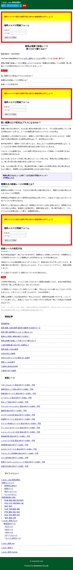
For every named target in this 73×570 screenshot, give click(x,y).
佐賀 (18, 512)
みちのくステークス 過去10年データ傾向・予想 (19, 449)
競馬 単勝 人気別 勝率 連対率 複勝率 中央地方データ (20, 328)
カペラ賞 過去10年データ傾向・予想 (14, 458)
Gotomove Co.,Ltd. (41, 566)
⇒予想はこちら (8, 178)
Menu (3, 5)
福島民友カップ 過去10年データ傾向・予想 (17, 389)
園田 (10, 512)
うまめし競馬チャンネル (31, 58)
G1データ (9, 527)
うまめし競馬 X (7, 548)
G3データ (9, 532)
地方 (6, 506)
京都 (14, 503)
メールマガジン (11, 494)
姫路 (10, 518)
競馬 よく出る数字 (8, 362)
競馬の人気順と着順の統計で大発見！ (15, 336)
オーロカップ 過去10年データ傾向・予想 (16, 398)
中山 (6, 503)
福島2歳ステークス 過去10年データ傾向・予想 (18, 393)
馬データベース (11, 491)
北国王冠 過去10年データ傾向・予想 (14, 466)
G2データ (9, 529)
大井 (6, 509)
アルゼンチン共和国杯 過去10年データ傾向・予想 (19, 453)
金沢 (6, 518)
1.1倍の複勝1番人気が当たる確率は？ (15, 345)
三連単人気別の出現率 (9, 366)
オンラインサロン (12, 5)
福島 (14, 500)
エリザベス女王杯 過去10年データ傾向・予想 (18, 415)
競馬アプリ (9, 489)
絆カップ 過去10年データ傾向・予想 (14, 402)
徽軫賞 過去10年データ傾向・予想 (14, 411)
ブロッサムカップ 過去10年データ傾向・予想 (18, 385)
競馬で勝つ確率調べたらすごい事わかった (17, 332)
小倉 (22, 503)
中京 (10, 503)
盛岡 (14, 515)
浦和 (18, 509)
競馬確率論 (5, 324)
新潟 (18, 500)
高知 (14, 512)
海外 (10, 506)
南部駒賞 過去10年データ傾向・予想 (14, 445)
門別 (6, 512)
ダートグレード (11, 535)
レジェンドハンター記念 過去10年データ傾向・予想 (20, 432)
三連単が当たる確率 (8, 371)
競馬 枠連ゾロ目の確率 (9, 349)
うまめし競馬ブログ (9, 521)
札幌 (6, 500)
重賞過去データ (10, 524)
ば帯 (14, 518)
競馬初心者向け (11, 486)
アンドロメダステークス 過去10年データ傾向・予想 (20, 428)
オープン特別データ (13, 538)
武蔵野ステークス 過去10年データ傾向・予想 (18, 419)
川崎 (10, 509)
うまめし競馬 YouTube (9, 552)
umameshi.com (37, 561)
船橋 (14, 509)
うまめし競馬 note (7, 543)
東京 (22, 500)
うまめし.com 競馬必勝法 (11, 2)
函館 (10, 500)
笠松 (10, 515)
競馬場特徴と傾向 (9, 497)
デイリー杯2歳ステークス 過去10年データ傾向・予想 (21, 423)
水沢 (18, 515)
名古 (6, 515)
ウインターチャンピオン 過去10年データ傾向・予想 (20, 406)
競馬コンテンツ (8, 483)
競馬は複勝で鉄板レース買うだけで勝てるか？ (18, 341)
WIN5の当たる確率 (8, 353)
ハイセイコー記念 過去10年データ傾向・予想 (18, 441)
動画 (24, 5)
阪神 (18, 503)
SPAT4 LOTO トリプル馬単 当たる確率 (15, 358)
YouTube (11, 255)
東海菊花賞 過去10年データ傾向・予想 (15, 436)
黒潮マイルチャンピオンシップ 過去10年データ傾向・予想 (23, 462)
